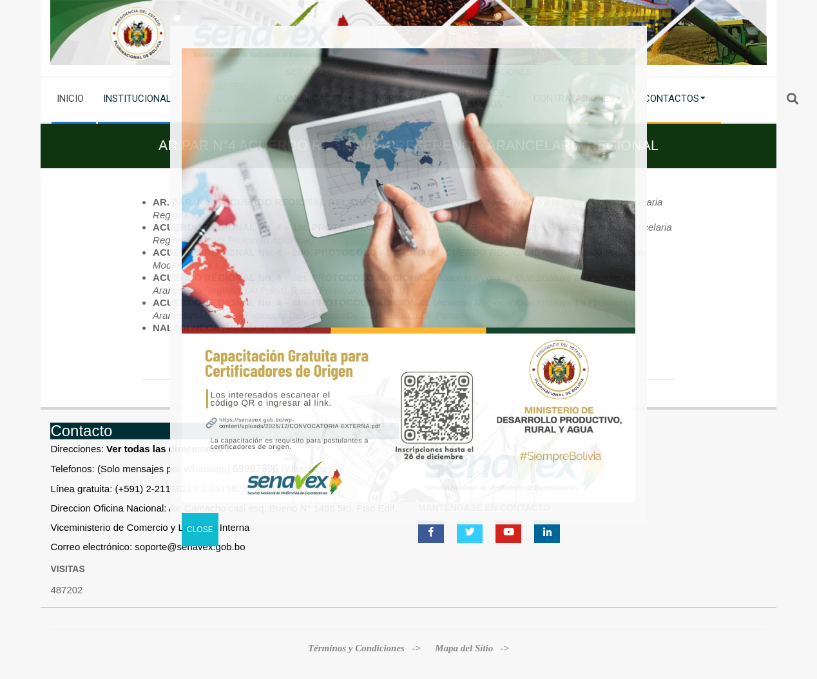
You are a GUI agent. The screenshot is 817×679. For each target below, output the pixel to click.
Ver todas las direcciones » (168, 448)
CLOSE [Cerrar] (200, 529)
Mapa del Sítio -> (472, 648)
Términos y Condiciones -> (365, 648)
